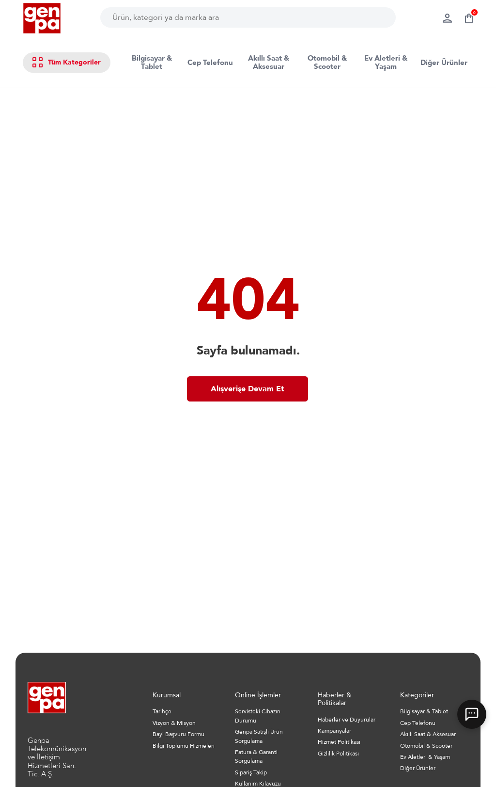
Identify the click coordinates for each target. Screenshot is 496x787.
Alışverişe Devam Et (247, 389)
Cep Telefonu (210, 62)
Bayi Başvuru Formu (178, 734)
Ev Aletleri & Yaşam (385, 62)
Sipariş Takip (251, 772)
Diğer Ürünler (443, 62)
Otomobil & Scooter (327, 62)
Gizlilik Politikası (338, 753)
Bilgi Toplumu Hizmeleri (184, 746)
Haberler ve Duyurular (346, 719)
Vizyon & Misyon (174, 723)
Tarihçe (162, 711)
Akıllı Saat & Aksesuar (268, 62)
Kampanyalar (334, 731)
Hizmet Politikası (339, 742)
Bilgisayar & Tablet (152, 62)
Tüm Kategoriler (66, 62)
